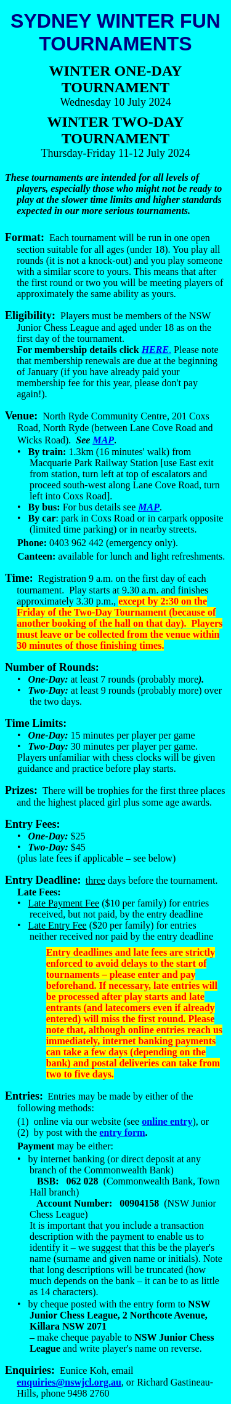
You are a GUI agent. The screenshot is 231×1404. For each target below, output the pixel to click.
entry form (122, 1132)
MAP (149, 507)
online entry (167, 1121)
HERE (155, 349)
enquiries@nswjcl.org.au (69, 1382)
